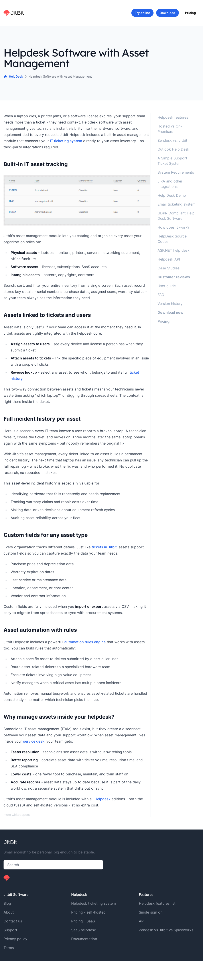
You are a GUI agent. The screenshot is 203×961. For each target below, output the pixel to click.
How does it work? (173, 227)
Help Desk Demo (172, 195)
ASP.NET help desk (173, 250)
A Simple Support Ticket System (172, 161)
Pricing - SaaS (83, 921)
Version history (170, 303)
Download (167, 13)
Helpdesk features (173, 117)
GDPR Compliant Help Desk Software (176, 216)
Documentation (84, 939)
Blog (7, 903)
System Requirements (176, 172)
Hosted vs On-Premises (170, 129)
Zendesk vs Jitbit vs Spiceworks (166, 930)
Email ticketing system (176, 204)
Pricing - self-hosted (88, 912)
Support (10, 930)
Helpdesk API (169, 259)
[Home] (14, 13)
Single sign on (150, 912)
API (141, 921)
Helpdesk (102, 799)
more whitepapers (17, 814)
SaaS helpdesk (83, 930)
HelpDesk (13, 76)
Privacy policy (15, 939)
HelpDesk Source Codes (172, 239)
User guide (167, 286)
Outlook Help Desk (173, 149)
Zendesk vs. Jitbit (172, 140)
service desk (33, 741)
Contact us (13, 921)
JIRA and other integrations (170, 184)
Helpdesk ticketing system (93, 903)
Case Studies (168, 268)
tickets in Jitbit (104, 547)
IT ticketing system (66, 141)
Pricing (190, 13)
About (9, 912)
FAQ (161, 294)
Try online (142, 13)
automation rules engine (85, 642)
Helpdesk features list (157, 903)
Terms (9, 947)
